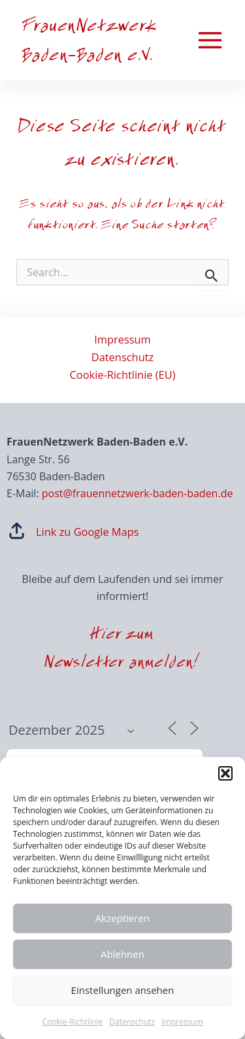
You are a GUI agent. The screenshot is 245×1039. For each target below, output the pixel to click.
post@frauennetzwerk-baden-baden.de (137, 493)
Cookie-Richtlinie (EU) (122, 374)
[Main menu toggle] (210, 40)
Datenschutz (132, 1021)
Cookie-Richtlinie (72, 1021)
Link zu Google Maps (87, 531)
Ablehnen (122, 953)
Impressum (182, 1021)
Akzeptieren (122, 918)
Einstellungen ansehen (122, 989)
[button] (225, 773)
